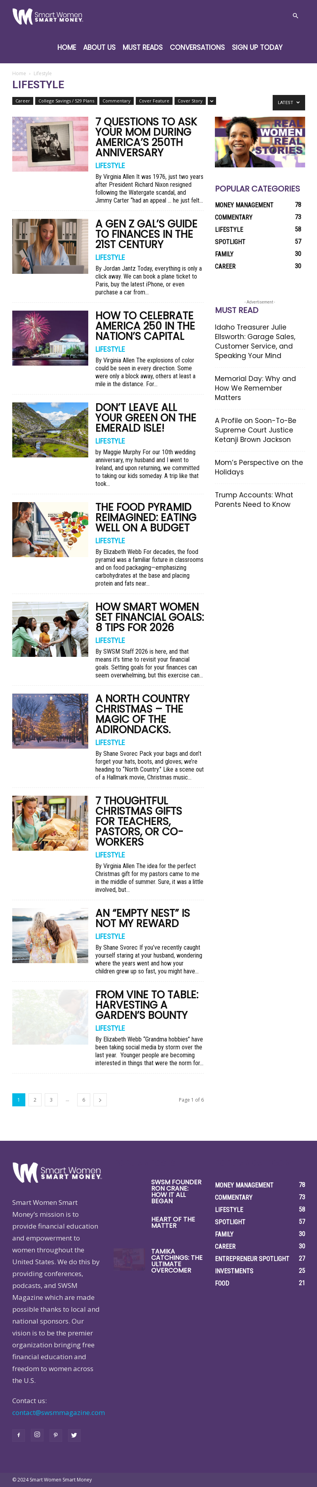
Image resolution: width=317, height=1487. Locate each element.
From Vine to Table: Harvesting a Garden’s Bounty (146, 1005)
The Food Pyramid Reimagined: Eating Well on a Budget (145, 517)
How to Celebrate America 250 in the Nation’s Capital (145, 326)
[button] (295, 15)
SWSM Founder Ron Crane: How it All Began (176, 1192)
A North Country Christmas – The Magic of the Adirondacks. (142, 714)
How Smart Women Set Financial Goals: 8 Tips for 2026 (149, 617)
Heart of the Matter (173, 1222)
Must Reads (143, 47)
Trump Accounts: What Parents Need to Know (254, 499)
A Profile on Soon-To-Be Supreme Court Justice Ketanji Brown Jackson (255, 430)
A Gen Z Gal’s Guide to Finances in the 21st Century (146, 234)
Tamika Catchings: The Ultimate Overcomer (177, 1261)
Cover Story (190, 101)
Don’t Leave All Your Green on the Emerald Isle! (145, 417)
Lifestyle (110, 165)
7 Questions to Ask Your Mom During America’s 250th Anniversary (146, 137)
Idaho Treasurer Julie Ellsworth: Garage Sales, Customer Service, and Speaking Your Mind (255, 341)
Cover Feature (154, 101)
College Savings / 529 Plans (66, 101)
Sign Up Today (257, 47)
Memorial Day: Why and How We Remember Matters (255, 388)
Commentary (117, 101)
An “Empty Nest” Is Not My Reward (142, 918)
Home (66, 47)
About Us (99, 47)
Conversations (197, 47)
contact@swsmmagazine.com (58, 1412)
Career (22, 101)
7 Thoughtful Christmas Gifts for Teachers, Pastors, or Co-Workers (139, 821)
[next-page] (100, 1099)
